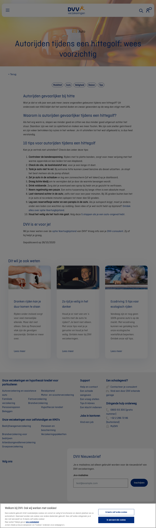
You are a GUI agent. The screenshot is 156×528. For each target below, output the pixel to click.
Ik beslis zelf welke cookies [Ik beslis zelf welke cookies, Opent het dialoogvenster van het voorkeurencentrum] (116, 515)
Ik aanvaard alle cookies (116, 522)
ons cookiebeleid (32, 524)
